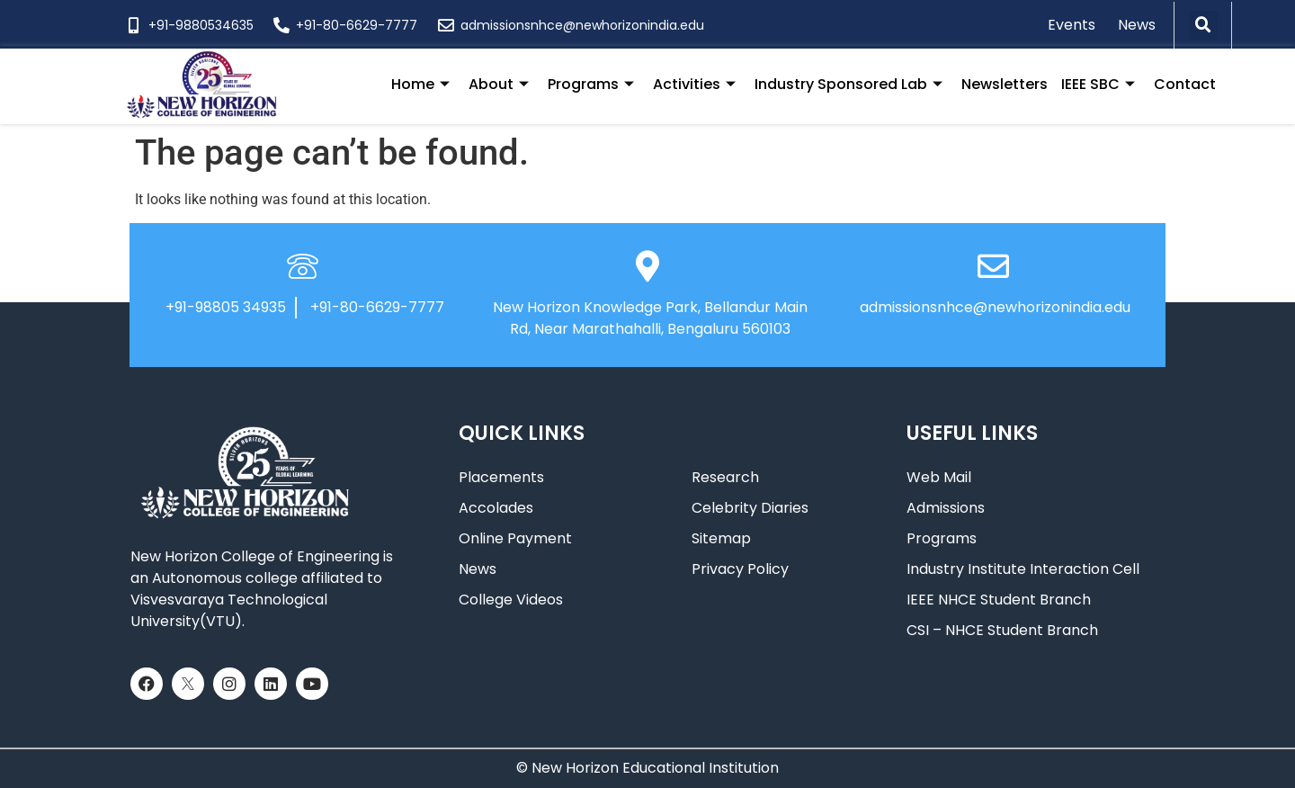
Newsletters (1004, 84)
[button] (1203, 25)
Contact (1185, 84)
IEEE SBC (1098, 84)
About (499, 84)
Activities (694, 84)
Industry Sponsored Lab (848, 84)
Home (420, 84)
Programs (591, 84)
